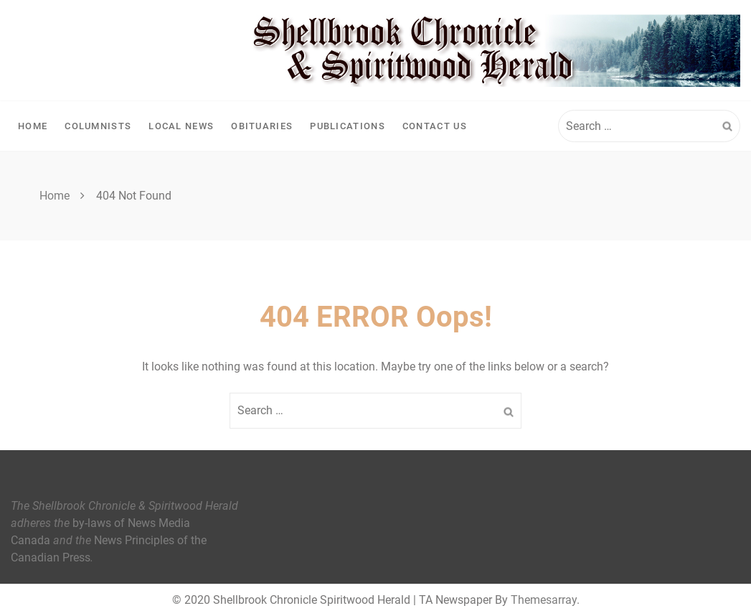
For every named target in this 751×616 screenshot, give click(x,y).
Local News (181, 126)
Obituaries (262, 126)
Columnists (98, 126)
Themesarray (544, 600)
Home (32, 126)
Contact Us (434, 126)
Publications (347, 126)
